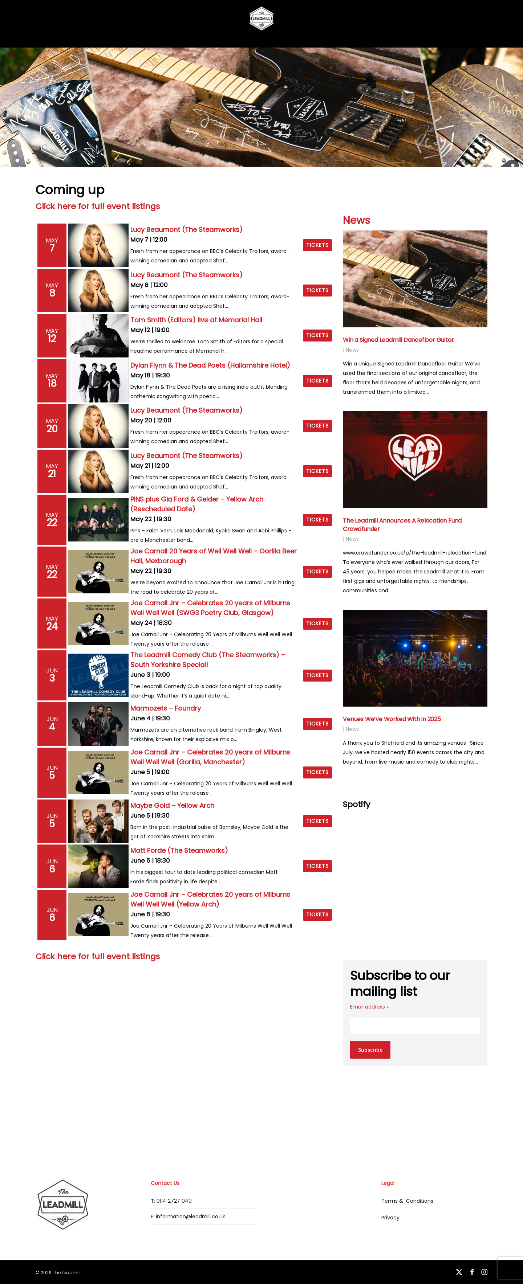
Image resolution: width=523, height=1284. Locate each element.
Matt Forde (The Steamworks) (179, 850)
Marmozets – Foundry (165, 708)
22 (52, 522)
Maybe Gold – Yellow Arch (172, 805)
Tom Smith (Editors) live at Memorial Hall (196, 319)
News (356, 220)
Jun (52, 670)
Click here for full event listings (98, 206)
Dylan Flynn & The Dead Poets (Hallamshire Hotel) (210, 365)
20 (52, 429)
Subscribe (370, 1049)
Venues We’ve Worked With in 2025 (392, 719)
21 (52, 474)
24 (52, 626)
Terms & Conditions (407, 1201)
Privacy (390, 1217)
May (52, 240)
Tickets (317, 245)
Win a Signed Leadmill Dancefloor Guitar (398, 340)
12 (52, 338)
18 (52, 383)
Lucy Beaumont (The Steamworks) (186, 229)
